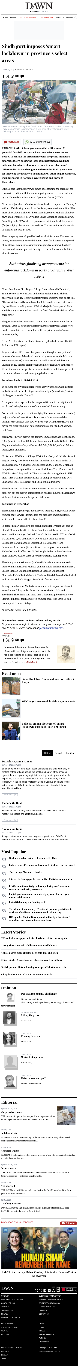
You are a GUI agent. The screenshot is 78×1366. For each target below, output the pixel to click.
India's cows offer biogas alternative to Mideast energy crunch (42, 865)
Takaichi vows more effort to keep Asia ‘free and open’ (29, 952)
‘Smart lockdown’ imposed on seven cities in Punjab (48, 680)
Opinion (70, 17)
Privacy (4, 1314)
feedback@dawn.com (51, 628)
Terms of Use (7, 1310)
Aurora (42, 1338)
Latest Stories (13, 931)
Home (5, 17)
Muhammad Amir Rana (31, 999)
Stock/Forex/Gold (9, 1327)
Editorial (9, 1102)
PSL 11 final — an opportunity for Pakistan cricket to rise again (34, 938)
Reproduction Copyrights (51, 1299)
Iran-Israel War (46, 17)
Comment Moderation (10, 1317)
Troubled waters (10, 1150)
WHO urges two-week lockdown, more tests (48, 701)
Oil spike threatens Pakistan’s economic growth (26, 974)
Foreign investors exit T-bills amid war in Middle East (29, 945)
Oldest (47, 752)
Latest (13, 17)
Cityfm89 (5, 1351)
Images (42, 1331)
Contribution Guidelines (12, 1299)
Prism (41, 1327)
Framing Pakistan (30, 1036)
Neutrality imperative (32, 1057)
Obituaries (44, 1314)
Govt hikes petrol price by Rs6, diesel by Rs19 (33, 858)
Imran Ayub (7, 70)
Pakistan (60, 17)
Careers (43, 1310)
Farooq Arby (26, 1062)
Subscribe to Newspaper (50, 1296)
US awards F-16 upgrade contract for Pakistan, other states (40, 879)
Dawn (41, 1324)
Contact (5, 1296)
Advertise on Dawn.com (49, 1303)
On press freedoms (11, 1112)
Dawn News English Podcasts (17, 1222)
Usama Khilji (26, 1020)
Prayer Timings (8, 1324)
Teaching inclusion (11, 1203)
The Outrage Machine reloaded (25, 872)
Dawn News (44, 1342)
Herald (4, 1355)
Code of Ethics (8, 1303)
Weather (5, 1331)
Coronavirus (8, 634)
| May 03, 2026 (39, 11)
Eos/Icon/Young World (11, 1348)
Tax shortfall (8, 1185)
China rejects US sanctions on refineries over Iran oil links (31, 960)
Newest (58, 752)
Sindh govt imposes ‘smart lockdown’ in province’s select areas (34, 53)
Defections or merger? (33, 1078)
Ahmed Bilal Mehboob (31, 1083)
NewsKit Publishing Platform (49, 1351)
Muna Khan (26, 1041)
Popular (70, 752)
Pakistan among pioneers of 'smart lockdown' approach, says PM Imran (44, 725)
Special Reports (46, 1334)
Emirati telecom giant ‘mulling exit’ (27, 902)
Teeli (3, 1358)
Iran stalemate (9, 1168)
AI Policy (5, 1307)
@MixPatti (31, 662)
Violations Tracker (27, 17)
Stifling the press (30, 1015)
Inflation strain (9, 1133)
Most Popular (13, 851)
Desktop (5, 1334)
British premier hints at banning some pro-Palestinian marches (34, 967)
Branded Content (47, 1307)
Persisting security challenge (39, 993)
